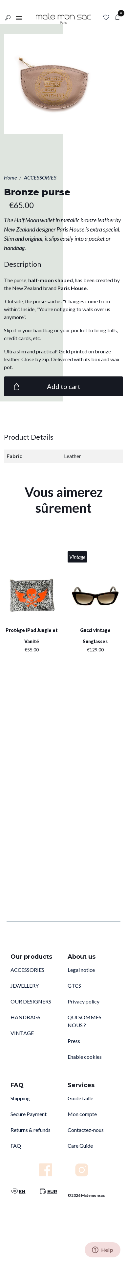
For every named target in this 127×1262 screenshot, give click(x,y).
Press (74, 1041)
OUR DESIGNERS (31, 1001)
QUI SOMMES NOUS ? (84, 1021)
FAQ (16, 1145)
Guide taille (80, 1098)
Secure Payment (29, 1114)
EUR (52, 1191)
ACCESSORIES (27, 970)
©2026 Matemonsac (86, 1195)
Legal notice (81, 970)
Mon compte (82, 1114)
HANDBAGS (25, 1017)
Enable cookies (85, 1057)
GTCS (74, 985)
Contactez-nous (86, 1130)
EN (22, 1191)
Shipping (20, 1098)
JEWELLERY (25, 985)
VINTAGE (22, 1033)
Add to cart (46, 386)
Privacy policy (83, 1001)
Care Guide (80, 1145)
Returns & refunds (31, 1130)
